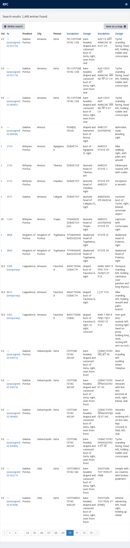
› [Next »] (97, 532)
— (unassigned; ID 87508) (13, 501)
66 (41, 532)
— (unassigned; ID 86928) (13, 131)
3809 (9, 250)
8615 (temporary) (13, 293)
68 (56, 532)
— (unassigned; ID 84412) (13, 354)
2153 (9, 181)
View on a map (116, 26)
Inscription (73, 33)
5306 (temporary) (13, 267)
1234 (9, 219)
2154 (9, 146)
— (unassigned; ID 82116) (13, 42)
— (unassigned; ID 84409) (13, 442)
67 (48, 532)
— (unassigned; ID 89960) (13, 413)
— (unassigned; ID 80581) (13, 101)
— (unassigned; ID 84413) (13, 384)
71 (77, 532)
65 (34, 532)
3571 (9, 196)
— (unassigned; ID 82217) (13, 472)
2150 (9, 165)
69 (63, 532)
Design (87, 33)
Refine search (13, 26)
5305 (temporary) (13, 316)
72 (84, 532)
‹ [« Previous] (4, 532)
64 (27, 532)
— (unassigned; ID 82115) (13, 72)
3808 (9, 234)
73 (91, 532)
